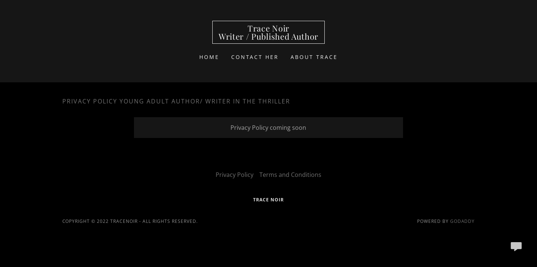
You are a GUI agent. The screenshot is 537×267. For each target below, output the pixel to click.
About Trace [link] (314, 56)
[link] (268, 37)
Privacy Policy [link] (234, 175)
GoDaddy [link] (462, 221)
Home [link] (209, 56)
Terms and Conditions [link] (290, 175)
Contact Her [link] (255, 56)
